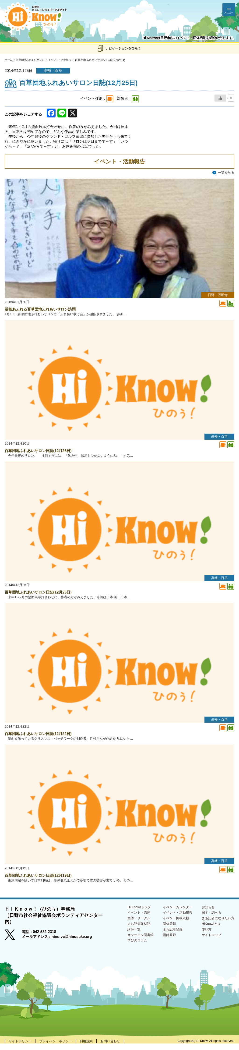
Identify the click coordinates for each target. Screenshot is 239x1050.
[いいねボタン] (220, 98)
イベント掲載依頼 (169, 925)
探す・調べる (208, 919)
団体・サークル (128, 925)
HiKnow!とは (207, 931)
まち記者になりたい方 (215, 925)
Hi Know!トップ (128, 913)
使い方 (202, 937)
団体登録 (161, 931)
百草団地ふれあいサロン (32, 60)
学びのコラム (126, 949)
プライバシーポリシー (61, 1047)
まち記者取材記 (128, 931)
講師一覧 (122, 937)
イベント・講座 (128, 919)
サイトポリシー (22, 1047)
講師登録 (161, 943)
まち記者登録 (165, 937)
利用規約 (95, 1047)
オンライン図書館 (130, 943)
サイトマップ (208, 943)
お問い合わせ (121, 1047)
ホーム (9, 60)
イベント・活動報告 (64, 60)
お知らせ (204, 913)
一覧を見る (225, 173)
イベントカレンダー (171, 913)
